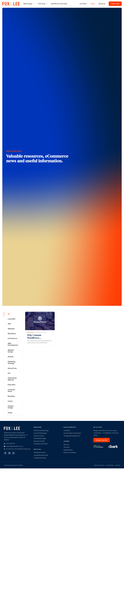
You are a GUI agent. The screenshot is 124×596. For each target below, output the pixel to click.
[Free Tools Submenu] (47, 4)
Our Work (83, 4)
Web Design (27, 4)
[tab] (12, 314)
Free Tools (41, 4)
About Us (102, 4)
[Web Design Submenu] (34, 4)
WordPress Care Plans (59, 4)
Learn (92, 4)
